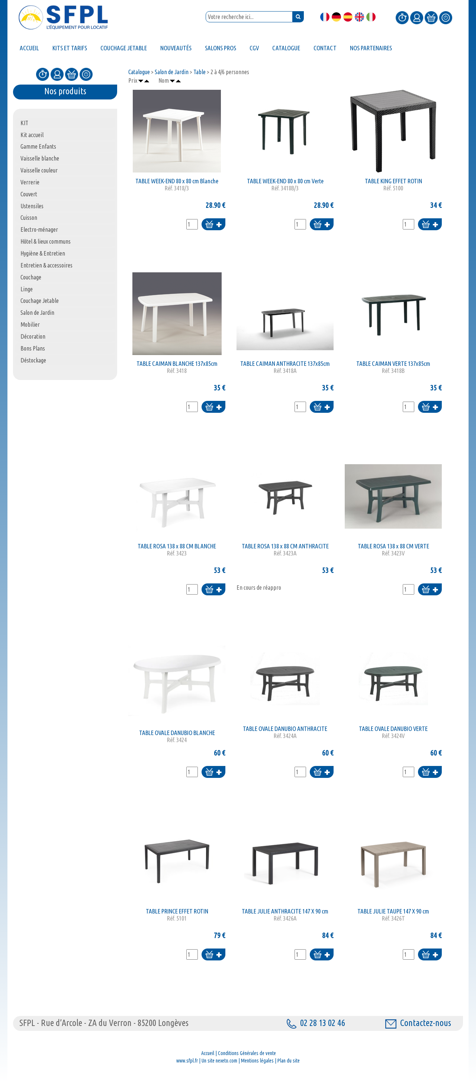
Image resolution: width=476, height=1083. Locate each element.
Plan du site (288, 1061)
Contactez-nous (418, 1023)
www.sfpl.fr (187, 1061)
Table (199, 72)
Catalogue (139, 72)
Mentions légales (257, 1061)
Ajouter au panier (213, 224)
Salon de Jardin (172, 72)
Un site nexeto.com (219, 1061)
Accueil (207, 1053)
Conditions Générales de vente (247, 1053)
